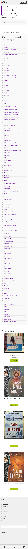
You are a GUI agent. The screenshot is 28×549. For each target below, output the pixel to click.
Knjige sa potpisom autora (11, 58)
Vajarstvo (7, 316)
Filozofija (6, 85)
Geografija (6, 90)
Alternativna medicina (10, 183)
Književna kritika (9, 148)
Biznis (5, 63)
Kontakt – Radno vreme (8, 521)
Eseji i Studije (8, 138)
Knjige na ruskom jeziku (11, 119)
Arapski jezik (8, 236)
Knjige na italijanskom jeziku (12, 114)
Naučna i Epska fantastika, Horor (13, 150)
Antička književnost (10, 125)
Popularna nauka (9, 199)
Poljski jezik (8, 261)
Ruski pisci (7, 157)
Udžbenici (6, 298)
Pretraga (14, 547)
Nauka (5, 196)
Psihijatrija (7, 188)
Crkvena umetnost (10, 304)
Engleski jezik (8, 243)
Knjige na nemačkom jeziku (12, 117)
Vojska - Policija (7, 319)
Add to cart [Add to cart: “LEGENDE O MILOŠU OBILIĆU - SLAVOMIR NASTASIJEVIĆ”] (13, 405)
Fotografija (7, 309)
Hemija (5, 92)
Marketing (6, 172)
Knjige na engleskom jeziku (12, 112)
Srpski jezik (8, 271)
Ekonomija (6, 70)
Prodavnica (5, 504)
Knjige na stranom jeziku (10, 106)
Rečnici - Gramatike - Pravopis (11, 230)
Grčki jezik (7, 248)
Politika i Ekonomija (8, 212)
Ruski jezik (7, 263)
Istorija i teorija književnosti (11, 145)
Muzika (5, 193)
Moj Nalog (5, 513)
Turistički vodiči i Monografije (10, 295)
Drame (7, 135)
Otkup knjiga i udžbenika (8, 508)
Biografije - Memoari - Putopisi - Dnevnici (15, 133)
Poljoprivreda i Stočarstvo (10, 214)
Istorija (5, 100)
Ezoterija (6, 80)
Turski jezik (8, 276)
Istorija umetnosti (9, 311)
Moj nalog (4, 547)
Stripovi (5, 293)
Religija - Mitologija (8, 278)
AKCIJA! (5, 44)
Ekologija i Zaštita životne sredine (12, 68)
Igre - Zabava (7, 95)
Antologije (7, 128)
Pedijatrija (7, 186)
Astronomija (6, 52)
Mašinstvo (6, 175)
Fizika (5, 87)
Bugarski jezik (8, 238)
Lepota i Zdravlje (8, 170)
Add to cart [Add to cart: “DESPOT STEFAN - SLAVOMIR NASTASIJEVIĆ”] (13, 489)
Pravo (5, 217)
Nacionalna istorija (9, 103)
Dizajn (6, 306)
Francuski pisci (8, 140)
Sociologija (6, 288)
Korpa (4, 516)
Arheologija (6, 47)
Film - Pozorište (7, 83)
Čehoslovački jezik (9, 241)
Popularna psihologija (10, 225)
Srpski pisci (7, 162)
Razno (5, 227)
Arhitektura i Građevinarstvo (10, 49)
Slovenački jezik (9, 266)
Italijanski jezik (8, 251)
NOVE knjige (7, 204)
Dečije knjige (7, 65)
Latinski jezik (8, 253)
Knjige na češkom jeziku (11, 109)
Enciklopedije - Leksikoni (10, 75)
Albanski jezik (8, 233)
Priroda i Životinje (8, 219)
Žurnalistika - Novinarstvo (10, 321)
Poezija (7, 155)
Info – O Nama (6, 506)
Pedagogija (6, 207)
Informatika (6, 97)
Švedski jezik (8, 273)
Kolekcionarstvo (7, 165)
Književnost (6, 122)
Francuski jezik (8, 246)
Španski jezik (8, 268)
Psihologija (6, 221)
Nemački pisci (8, 152)
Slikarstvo (7, 314)
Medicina (6, 180)
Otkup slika (5, 511)
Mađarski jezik (8, 256)
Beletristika (8, 130)
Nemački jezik (8, 258)
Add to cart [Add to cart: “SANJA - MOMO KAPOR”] (13, 360)
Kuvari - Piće (7, 167)
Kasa (4, 518)
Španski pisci (8, 160)
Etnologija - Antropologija (10, 78)
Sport (5, 291)
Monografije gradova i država (11, 191)
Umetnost (6, 300)
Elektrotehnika (7, 73)
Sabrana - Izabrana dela (9, 281)
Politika (5, 209)
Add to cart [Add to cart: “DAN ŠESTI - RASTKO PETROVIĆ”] (13, 446)
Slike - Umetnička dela (9, 286)
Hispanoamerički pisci (10, 143)
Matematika (7, 177)
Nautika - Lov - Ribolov (9, 202)
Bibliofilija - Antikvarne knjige (11, 54)
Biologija (6, 60)
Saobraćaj (6, 283)
